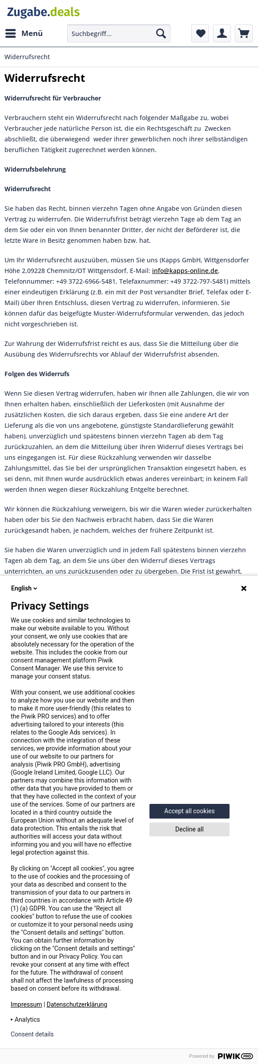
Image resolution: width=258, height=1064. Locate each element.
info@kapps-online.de (185, 270)
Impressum (26, 1004)
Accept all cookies (189, 811)
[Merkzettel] (200, 33)
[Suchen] (161, 33)
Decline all (189, 829)
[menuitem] (23, 33)
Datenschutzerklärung (77, 1004)
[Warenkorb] (244, 33)
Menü (24, 32)
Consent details (32, 1034)
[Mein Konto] (222, 33)
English (25, 588)
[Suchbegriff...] (118, 33)
